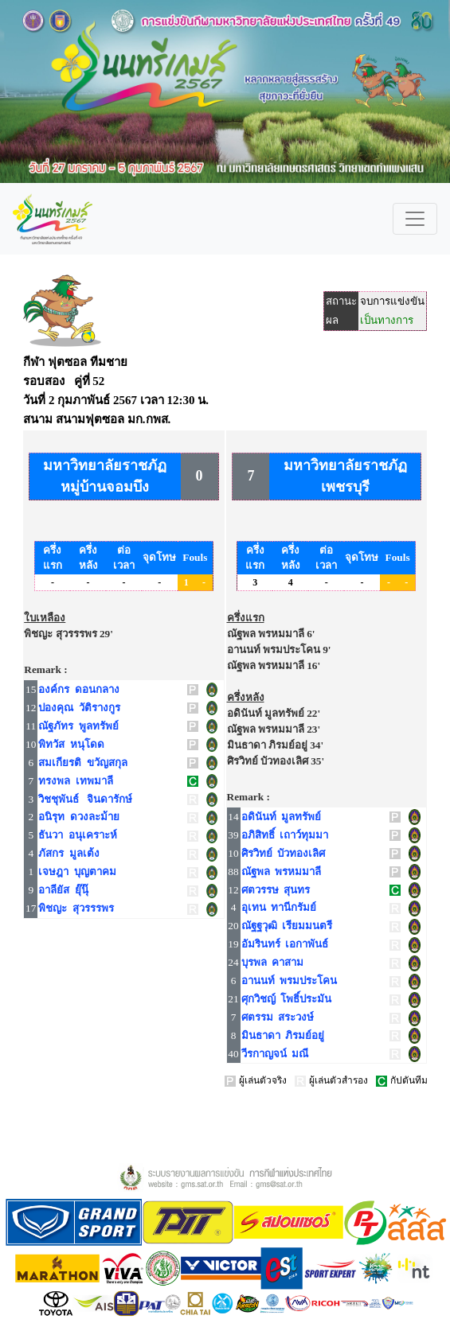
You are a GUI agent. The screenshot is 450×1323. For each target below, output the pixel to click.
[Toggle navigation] (415, 219)
